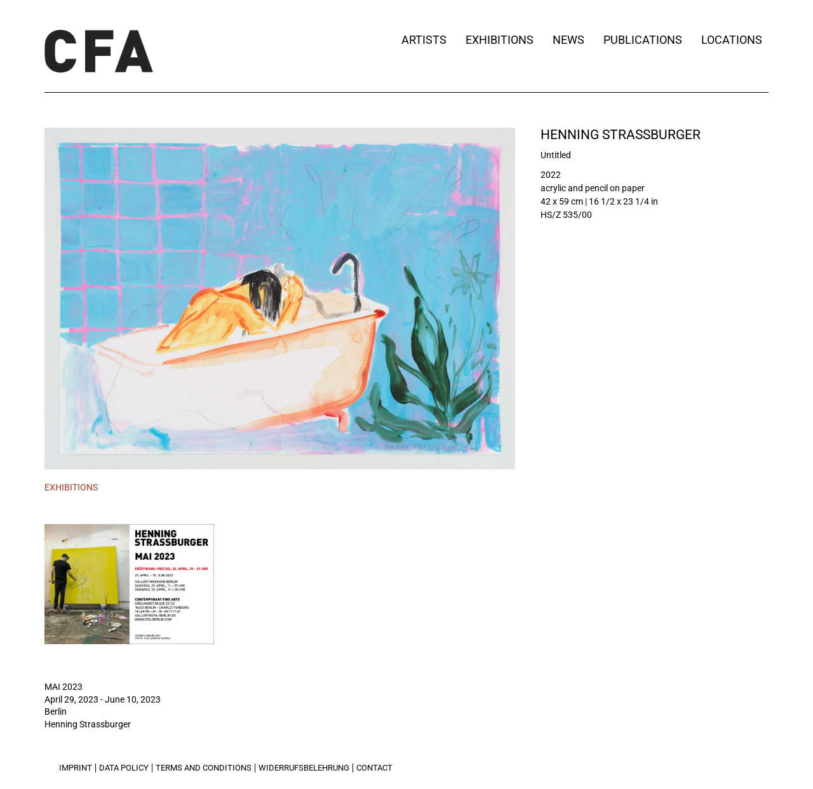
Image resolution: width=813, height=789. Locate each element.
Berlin (55, 711)
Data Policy (124, 767)
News (568, 39)
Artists (424, 39)
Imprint (75, 767)
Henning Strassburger (621, 134)
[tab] (71, 488)
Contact (374, 767)
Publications (642, 39)
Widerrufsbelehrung (304, 767)
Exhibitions (500, 39)
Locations (735, 39)
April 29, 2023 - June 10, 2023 (102, 699)
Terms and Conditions (204, 767)
